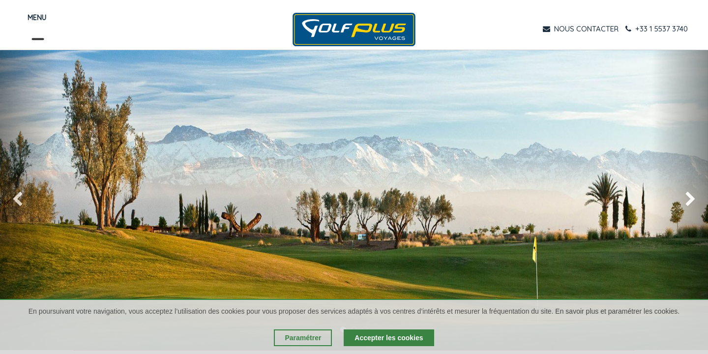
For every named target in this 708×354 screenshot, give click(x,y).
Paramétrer (303, 338)
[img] (28, 200)
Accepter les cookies (388, 338)
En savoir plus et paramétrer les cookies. (617, 311)
